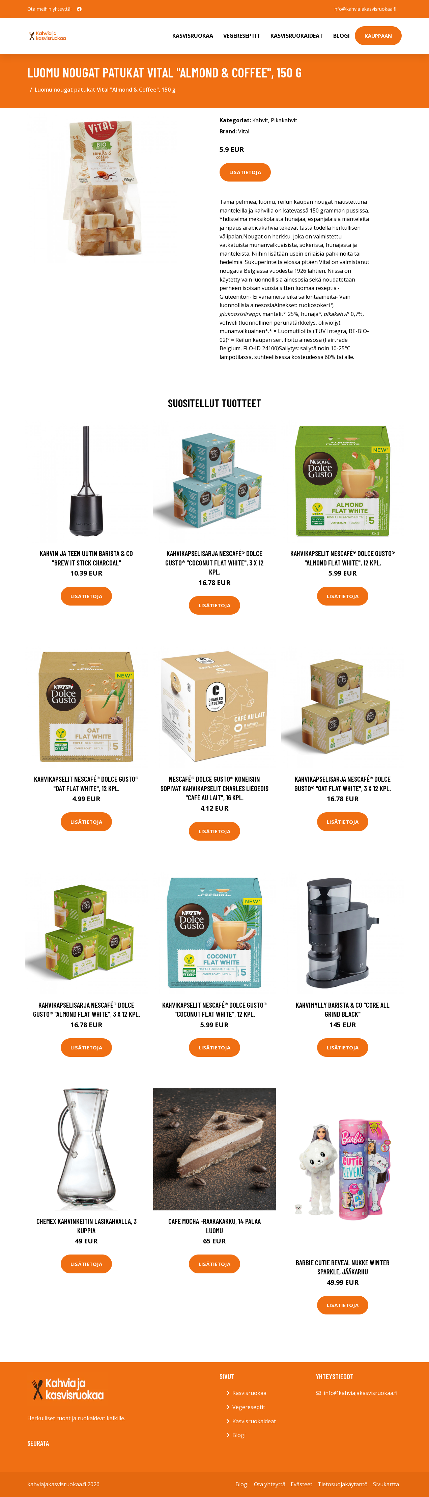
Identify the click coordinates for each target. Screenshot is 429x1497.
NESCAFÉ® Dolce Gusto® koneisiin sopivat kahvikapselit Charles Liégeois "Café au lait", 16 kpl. (214, 788)
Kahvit (260, 120)
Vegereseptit (241, 35)
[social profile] (79, 9)
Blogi (341, 35)
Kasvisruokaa (192, 35)
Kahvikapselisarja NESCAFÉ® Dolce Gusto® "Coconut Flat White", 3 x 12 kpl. (214, 562)
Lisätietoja (245, 172)
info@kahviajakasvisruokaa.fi (365, 9)
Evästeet (301, 1484)
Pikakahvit (284, 120)
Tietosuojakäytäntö (343, 1484)
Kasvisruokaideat (296, 35)
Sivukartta (386, 1484)
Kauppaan (378, 35)
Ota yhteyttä (269, 1484)
